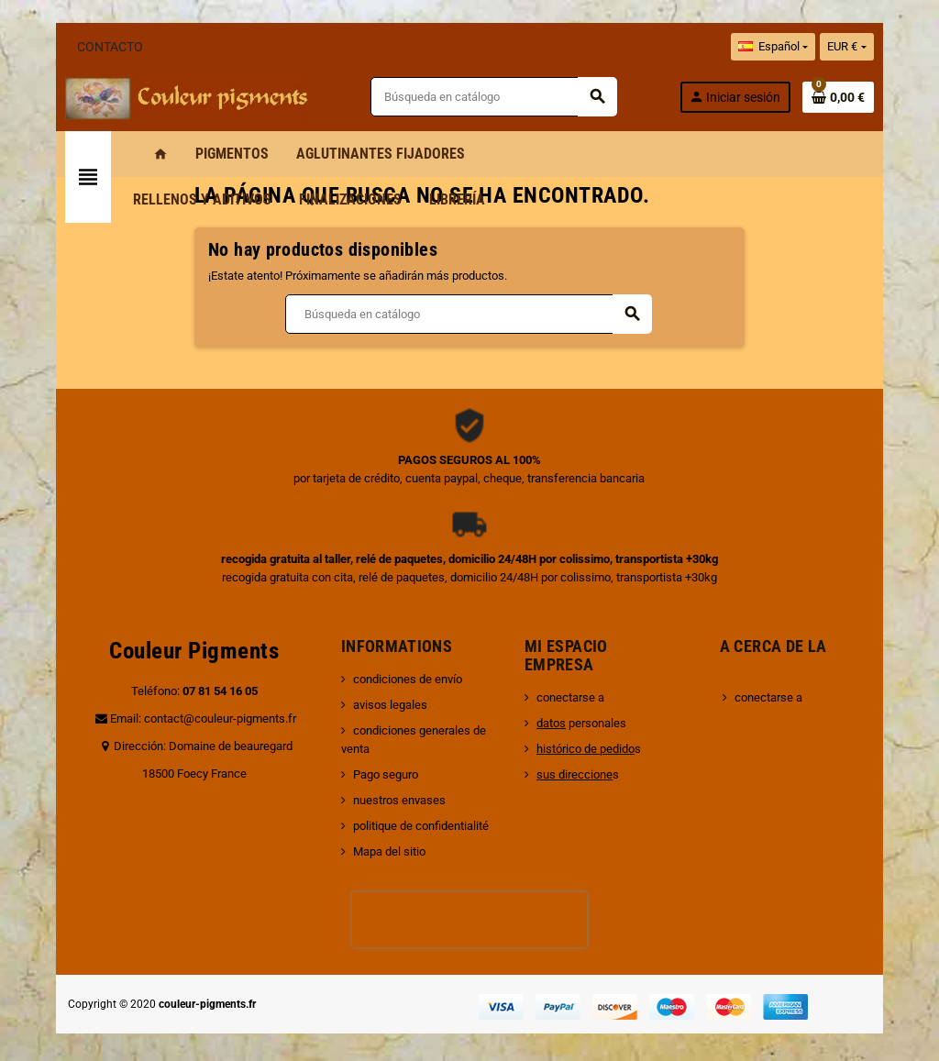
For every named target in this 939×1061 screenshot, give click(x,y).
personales (584, 723)
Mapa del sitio (380, 833)
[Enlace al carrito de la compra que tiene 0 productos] (864, 97)
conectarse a (573, 697)
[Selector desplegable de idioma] (799, 47)
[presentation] (469, 901)
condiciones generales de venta (426, 730)
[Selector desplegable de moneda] (873, 47)
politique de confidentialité (412, 807)
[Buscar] (501, 96)
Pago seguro (376, 756)
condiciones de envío (398, 679)
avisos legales (381, 705)
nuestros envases (390, 782)
